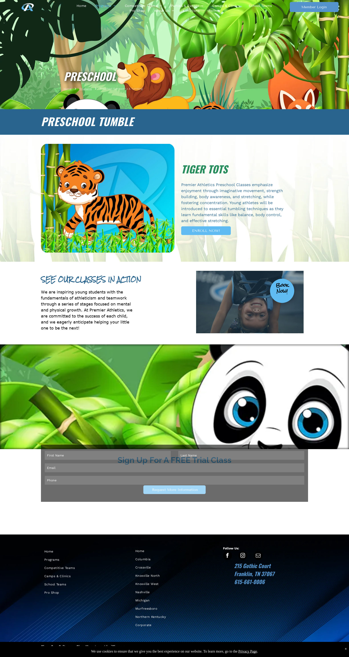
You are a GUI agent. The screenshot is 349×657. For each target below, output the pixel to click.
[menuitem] (81, 5)
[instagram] (242, 556)
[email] (258, 556)
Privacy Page (247, 654)
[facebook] (227, 556)
